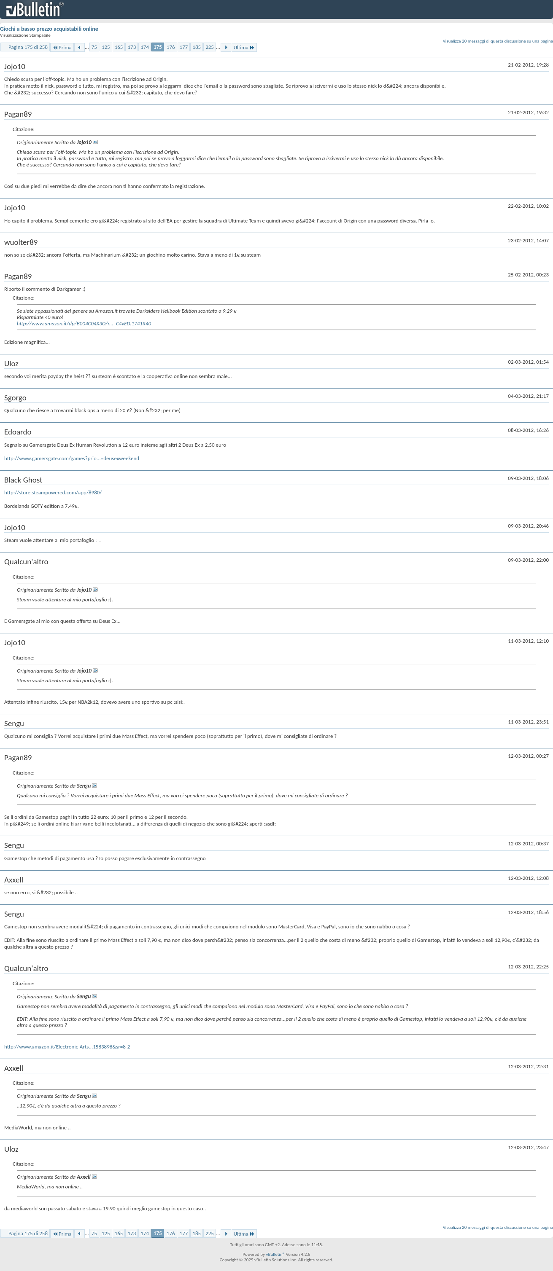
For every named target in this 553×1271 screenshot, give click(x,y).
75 (94, 47)
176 (171, 47)
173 (131, 47)
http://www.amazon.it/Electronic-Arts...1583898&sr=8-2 (67, 1046)
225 (209, 47)
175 (158, 47)
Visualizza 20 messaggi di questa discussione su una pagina (498, 41)
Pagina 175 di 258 (28, 47)
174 (144, 47)
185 (196, 47)
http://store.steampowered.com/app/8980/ (53, 492)
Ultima (244, 47)
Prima (62, 47)
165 (119, 47)
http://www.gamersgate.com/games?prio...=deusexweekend (71, 458)
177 (184, 47)
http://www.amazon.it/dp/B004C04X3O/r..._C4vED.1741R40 (84, 323)
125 (106, 47)
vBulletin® (275, 1254)
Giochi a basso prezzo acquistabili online (49, 28)
